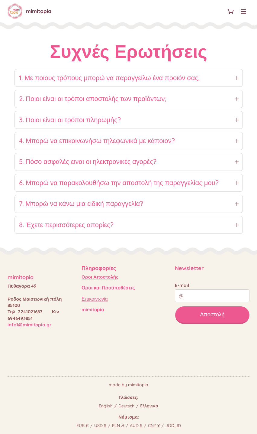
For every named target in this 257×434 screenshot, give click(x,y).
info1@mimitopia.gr (30, 325)
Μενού (243, 11)
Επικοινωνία (95, 299)
